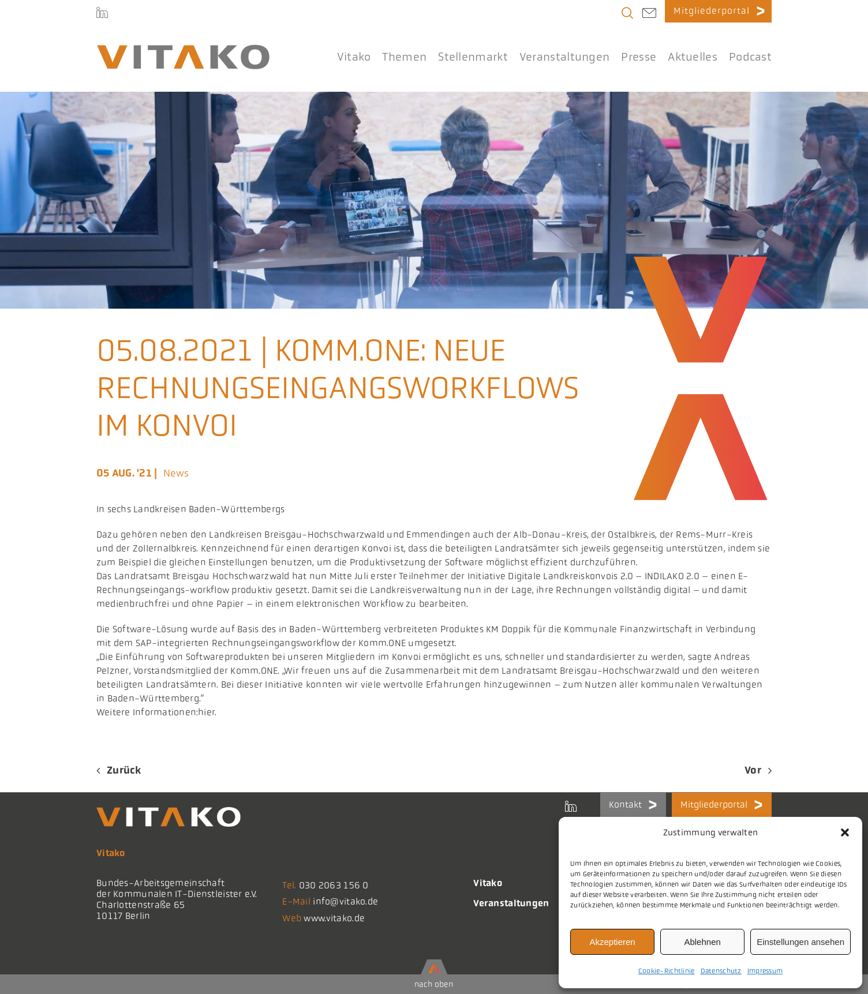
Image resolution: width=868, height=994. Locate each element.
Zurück (124, 770)
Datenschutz (721, 971)
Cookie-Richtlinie (666, 971)
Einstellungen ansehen (800, 942)
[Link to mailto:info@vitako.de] (649, 14)
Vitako (487, 882)
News (176, 473)
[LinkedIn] (102, 14)
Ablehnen (702, 942)
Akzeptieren (612, 942)
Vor (752, 770)
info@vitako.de (345, 901)
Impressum (765, 971)
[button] (845, 832)
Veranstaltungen (511, 903)
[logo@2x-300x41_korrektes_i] (183, 49)
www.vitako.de (334, 918)
